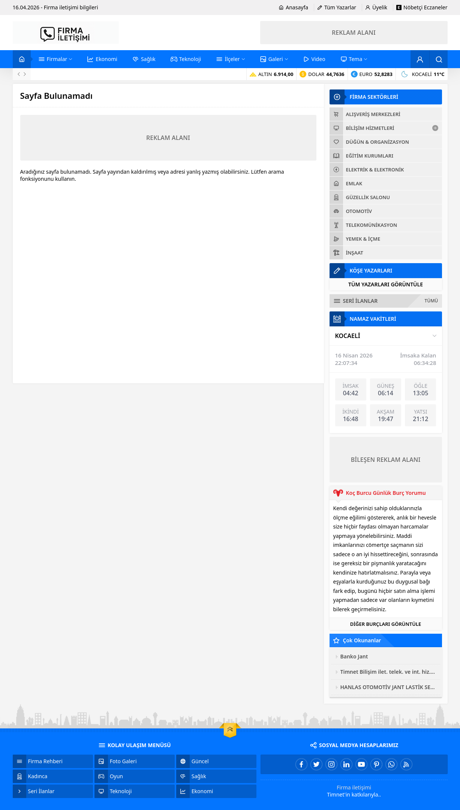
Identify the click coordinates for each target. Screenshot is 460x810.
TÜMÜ (431, 301)
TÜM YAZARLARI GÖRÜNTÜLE (385, 284)
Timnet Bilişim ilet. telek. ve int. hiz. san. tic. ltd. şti (388, 671)
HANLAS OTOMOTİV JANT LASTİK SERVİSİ (388, 687)
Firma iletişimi (354, 787)
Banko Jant (354, 656)
